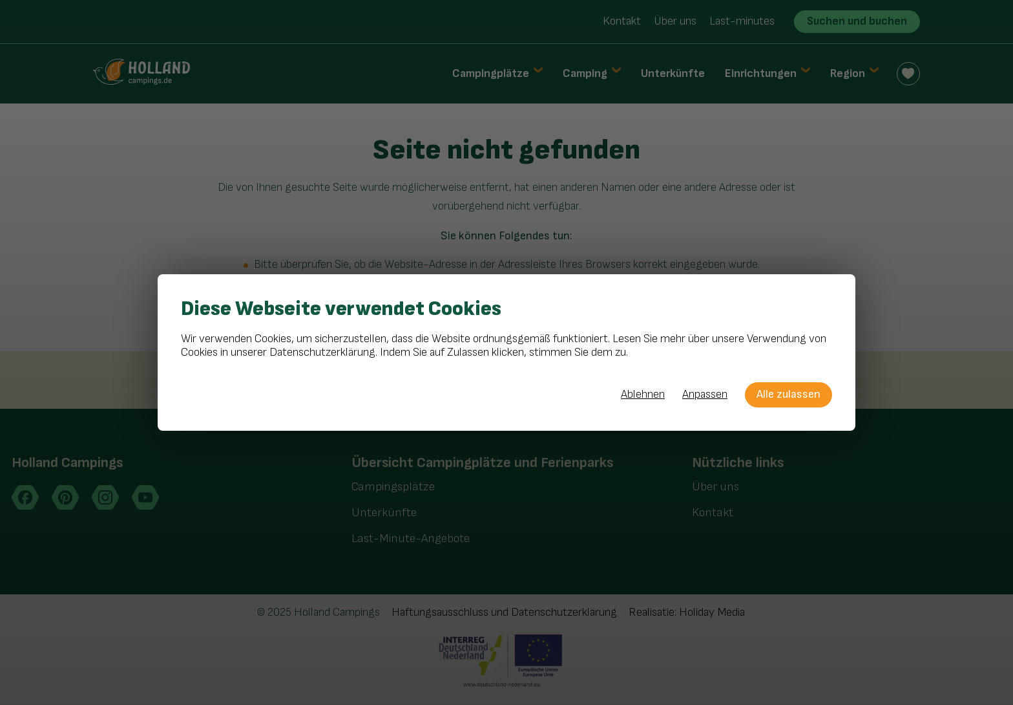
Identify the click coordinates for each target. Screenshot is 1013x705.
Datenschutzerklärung (322, 352)
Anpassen (704, 394)
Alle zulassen (788, 394)
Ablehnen (643, 394)
